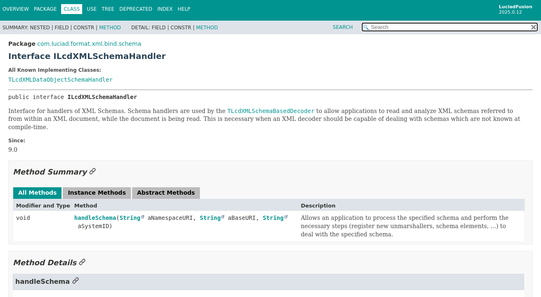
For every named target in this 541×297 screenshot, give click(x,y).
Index (165, 9)
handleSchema (95, 217)
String (129, 217)
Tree (108, 9)
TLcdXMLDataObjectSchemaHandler (60, 79)
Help (184, 9)
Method (110, 28)
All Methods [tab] (37, 192)
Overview (15, 9)
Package (45, 9)
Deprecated (135, 9)
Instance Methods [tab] (97, 192)
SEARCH (343, 27)
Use (92, 9)
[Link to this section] (92, 171)
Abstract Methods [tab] (166, 192)
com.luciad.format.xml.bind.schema (89, 43)
